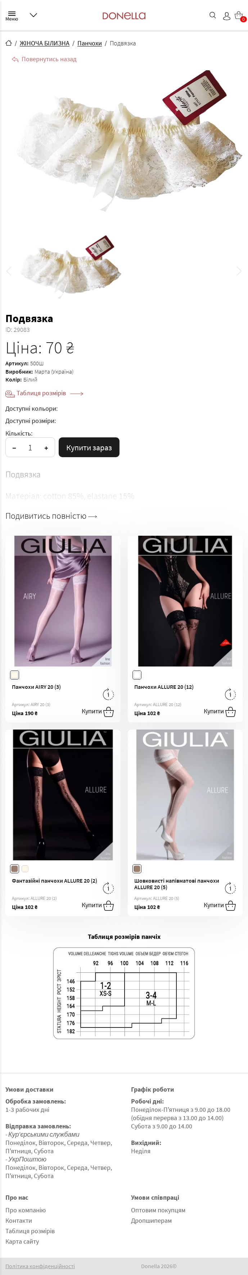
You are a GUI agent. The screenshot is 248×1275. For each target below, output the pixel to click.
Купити (98, 712)
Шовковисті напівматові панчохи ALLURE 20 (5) (176, 884)
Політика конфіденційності (40, 1266)
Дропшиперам (151, 1220)
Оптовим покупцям (158, 1210)
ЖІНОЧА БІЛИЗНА (44, 43)
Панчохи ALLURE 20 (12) (164, 686)
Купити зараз (89, 447)
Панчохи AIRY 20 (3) (36, 686)
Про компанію (25, 1210)
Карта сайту (22, 1241)
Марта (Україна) (54, 371)
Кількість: (18, 433)
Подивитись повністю (51, 516)
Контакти (18, 1220)
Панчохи (89, 43)
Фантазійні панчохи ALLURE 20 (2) (54, 880)
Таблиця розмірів (50, 393)
